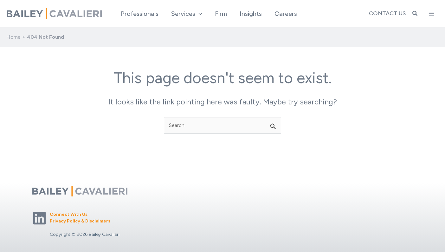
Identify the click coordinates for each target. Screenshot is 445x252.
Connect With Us (68, 214)
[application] (198, 14)
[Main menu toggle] (431, 14)
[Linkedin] (39, 218)
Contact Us (387, 13)
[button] (187, 14)
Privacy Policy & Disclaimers (80, 221)
